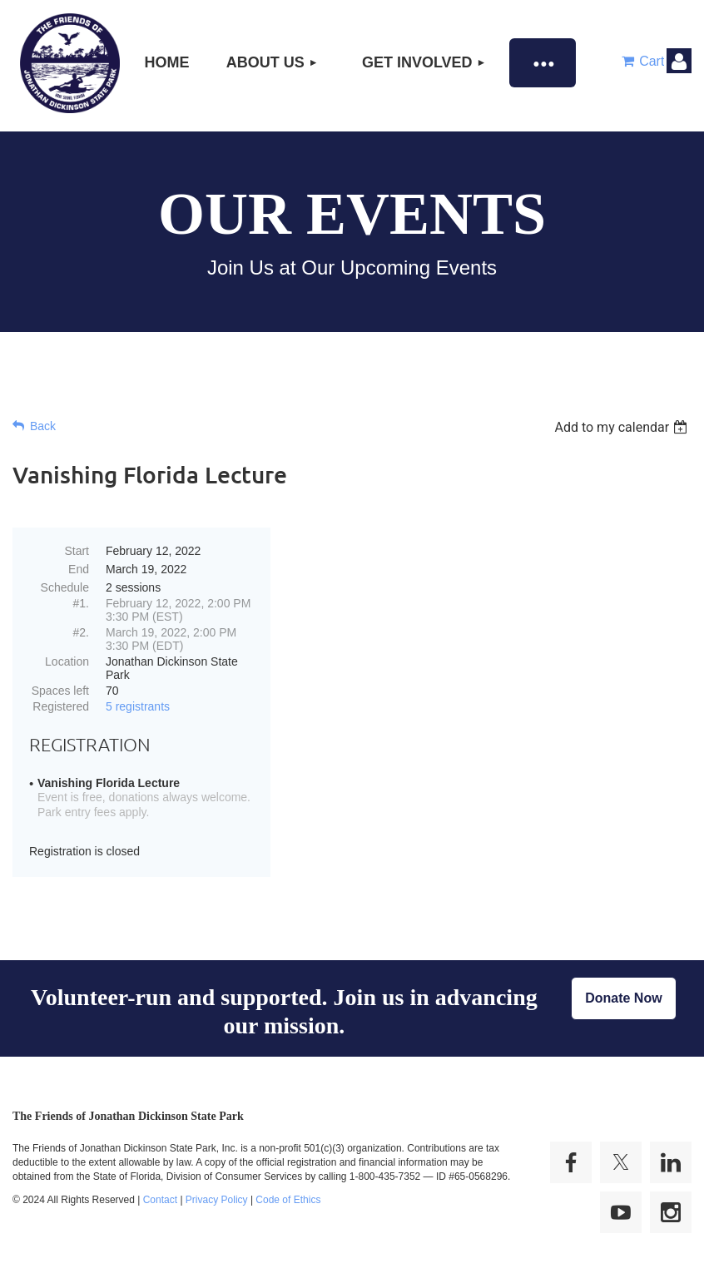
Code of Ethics (287, 1200)
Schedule (65, 587)
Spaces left (60, 690)
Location (67, 661)
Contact (160, 1200)
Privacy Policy (217, 1200)
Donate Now (623, 998)
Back (43, 426)
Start (76, 550)
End (78, 569)
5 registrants (138, 706)
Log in (679, 60)
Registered (60, 706)
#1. (81, 603)
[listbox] (623, 427)
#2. (81, 632)
